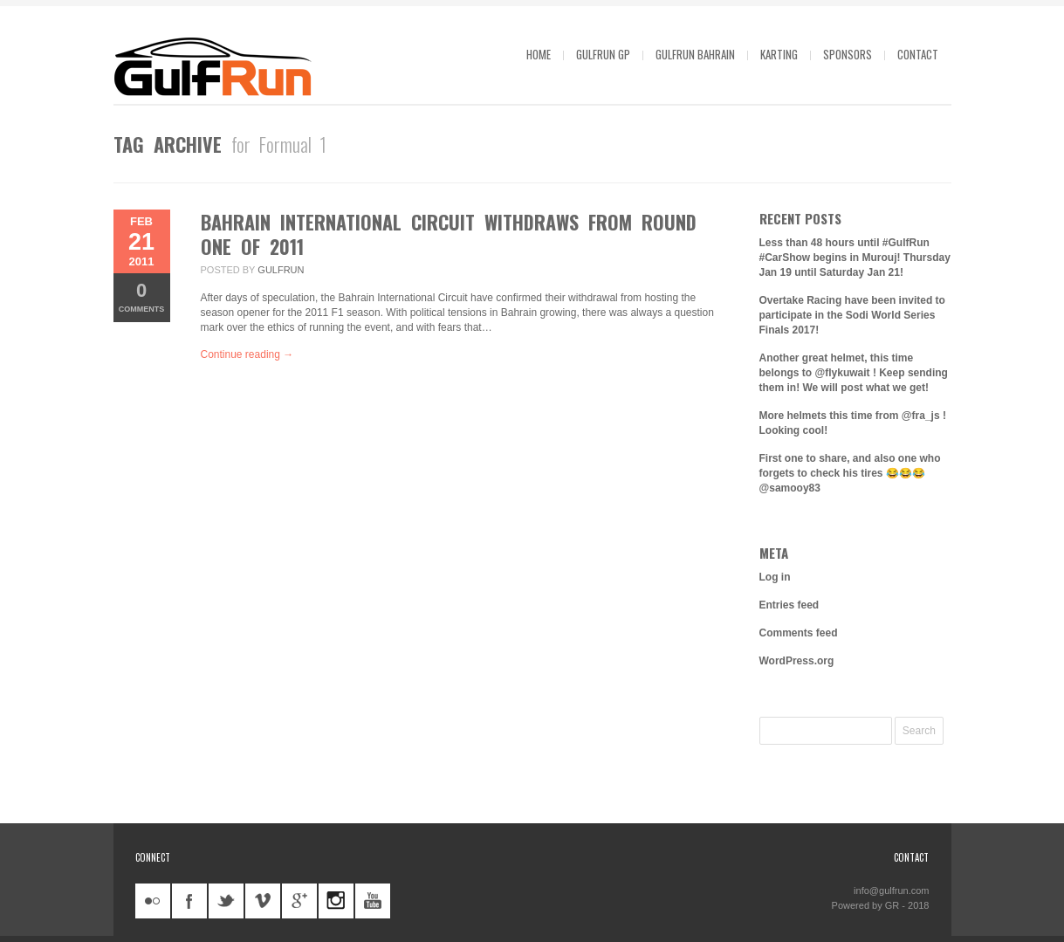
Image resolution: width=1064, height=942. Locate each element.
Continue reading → (247, 354)
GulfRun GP (603, 54)
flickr (152, 901)
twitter (226, 901)
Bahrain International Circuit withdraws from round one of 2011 (449, 234)
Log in (775, 577)
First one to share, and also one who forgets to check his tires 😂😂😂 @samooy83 (850, 473)
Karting (779, 54)
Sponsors (847, 54)
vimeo (262, 901)
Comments (142, 296)
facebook (189, 901)
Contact (917, 54)
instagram (336, 901)
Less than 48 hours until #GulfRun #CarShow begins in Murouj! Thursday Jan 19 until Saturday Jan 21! (855, 257)
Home (538, 54)
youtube (372, 901)
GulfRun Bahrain (695, 54)
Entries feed (789, 605)
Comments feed (798, 633)
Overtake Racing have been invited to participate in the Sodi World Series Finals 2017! (852, 315)
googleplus (299, 901)
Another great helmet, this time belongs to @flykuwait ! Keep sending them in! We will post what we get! (853, 373)
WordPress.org (796, 661)
